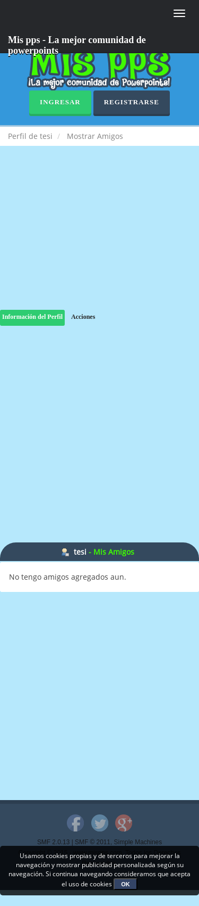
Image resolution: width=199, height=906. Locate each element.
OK (125, 884)
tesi (80, 552)
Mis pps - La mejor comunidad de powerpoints (77, 44)
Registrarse (131, 102)
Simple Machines (138, 842)
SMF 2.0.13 (53, 842)
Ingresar (60, 102)
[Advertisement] (99, 238)
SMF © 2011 (92, 842)
